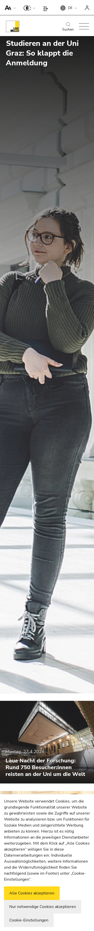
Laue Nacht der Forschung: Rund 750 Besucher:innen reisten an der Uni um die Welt (45, 767)
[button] (9, 7)
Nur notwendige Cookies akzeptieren (42, 906)
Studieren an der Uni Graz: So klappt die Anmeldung (42, 53)
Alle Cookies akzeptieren (31, 893)
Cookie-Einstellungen (28, 920)
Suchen (68, 27)
